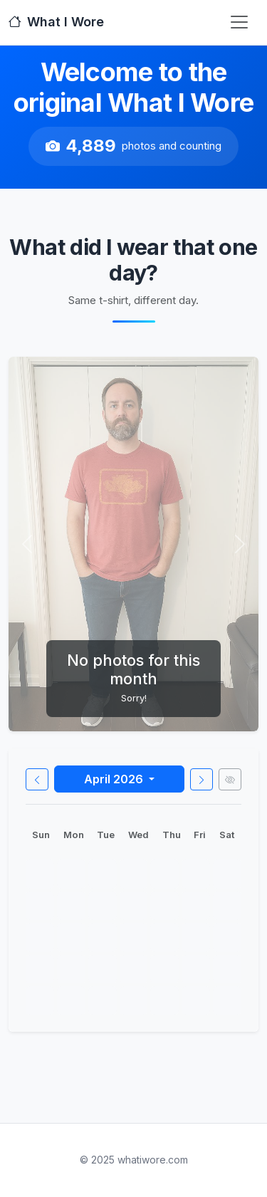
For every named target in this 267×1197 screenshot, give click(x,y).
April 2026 (115, 779)
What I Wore (56, 21)
